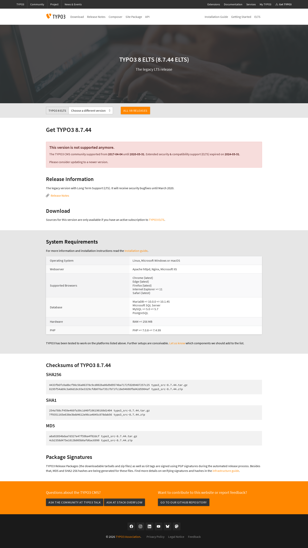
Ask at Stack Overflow (124, 502)
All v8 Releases (135, 110)
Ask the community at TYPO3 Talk (75, 502)
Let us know (177, 343)
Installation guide (136, 251)
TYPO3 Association (128, 537)
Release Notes (60, 195)
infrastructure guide (226, 471)
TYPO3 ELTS (156, 220)
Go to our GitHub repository (183, 502)
